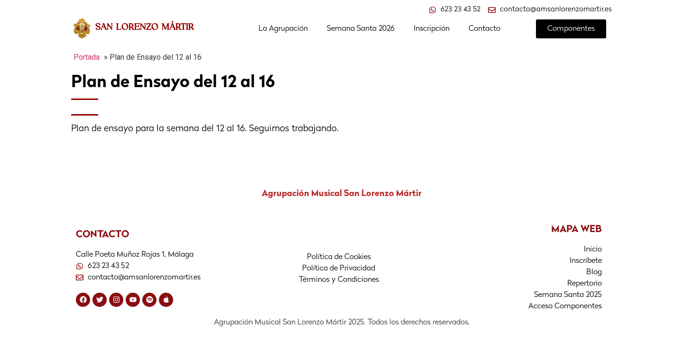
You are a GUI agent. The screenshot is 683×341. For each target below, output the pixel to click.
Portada (87, 57)
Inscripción (432, 29)
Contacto (484, 29)
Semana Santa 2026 (361, 29)
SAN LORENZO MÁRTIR (144, 26)
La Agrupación (283, 29)
